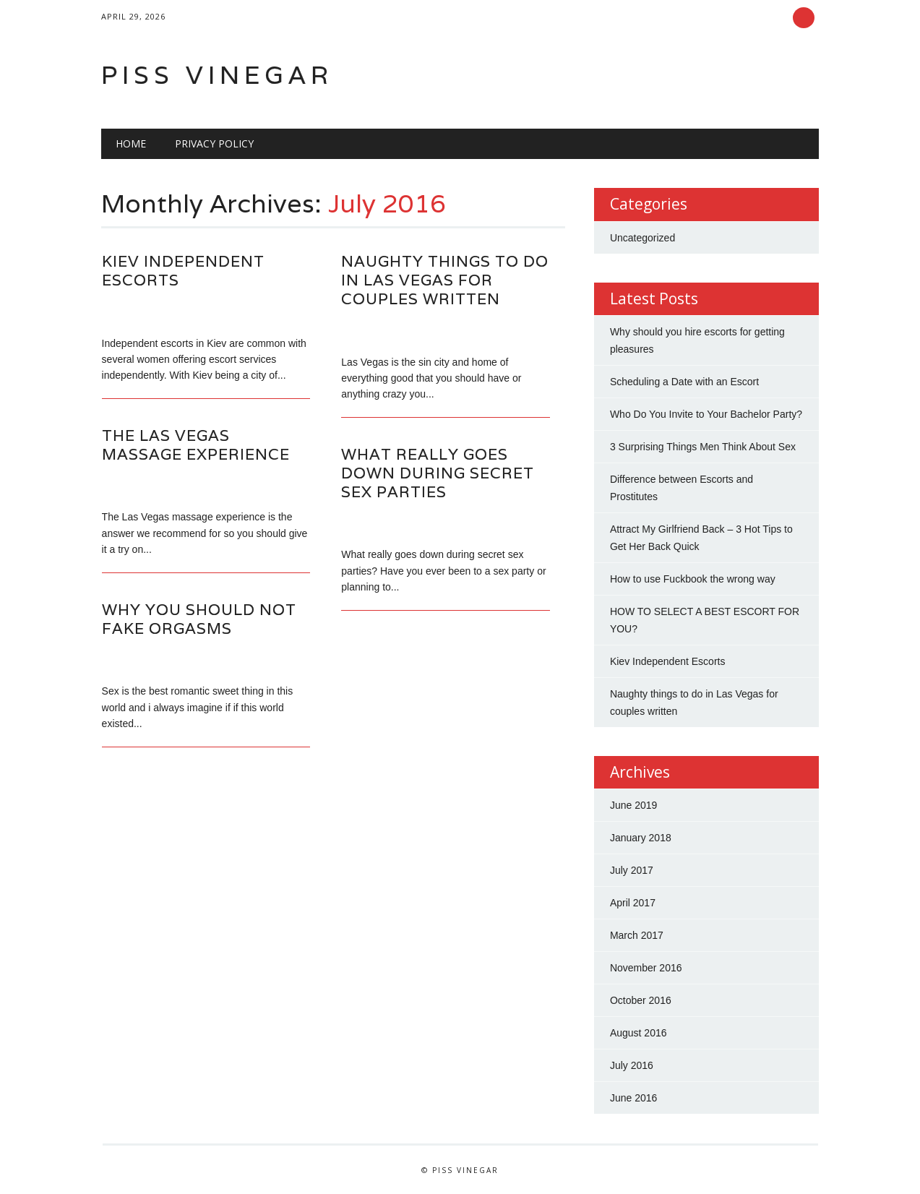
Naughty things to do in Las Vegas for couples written (445, 280)
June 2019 (633, 805)
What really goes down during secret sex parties (437, 473)
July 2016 (631, 1065)
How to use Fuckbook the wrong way (692, 579)
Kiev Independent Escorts (183, 271)
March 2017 (636, 935)
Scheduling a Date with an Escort (684, 381)
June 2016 (633, 1098)
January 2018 (640, 837)
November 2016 (646, 968)
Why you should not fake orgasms (199, 619)
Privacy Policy (214, 143)
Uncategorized (642, 238)
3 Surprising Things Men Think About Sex (703, 446)
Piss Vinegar (217, 75)
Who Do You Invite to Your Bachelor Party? (706, 414)
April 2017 (632, 903)
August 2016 (638, 1033)
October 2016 (640, 1000)
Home (131, 143)
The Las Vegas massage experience (196, 445)
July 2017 (631, 870)
